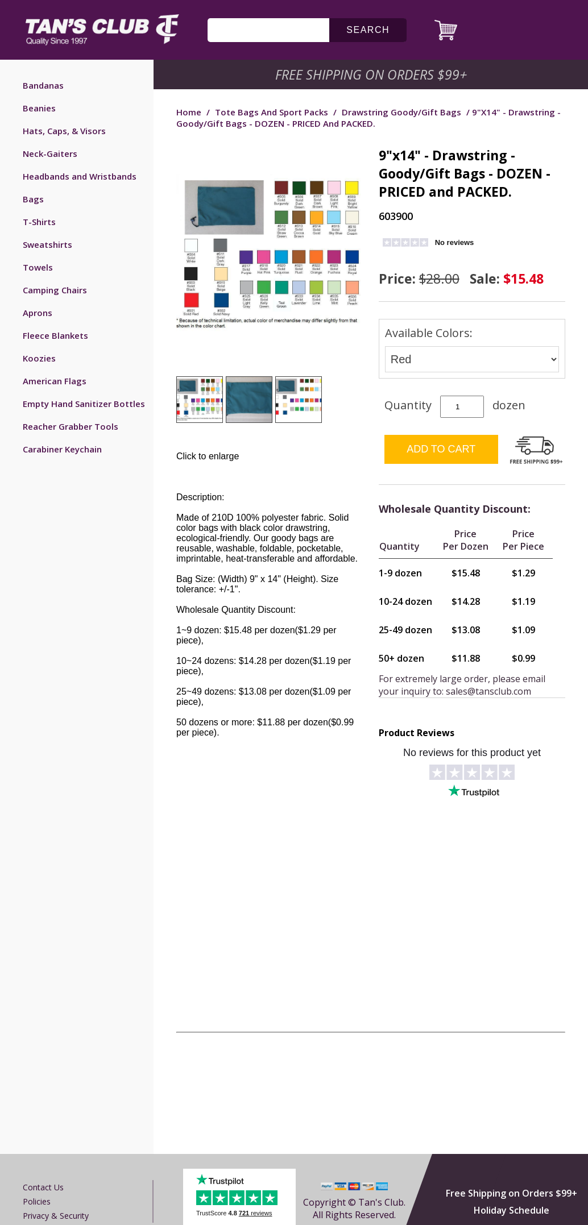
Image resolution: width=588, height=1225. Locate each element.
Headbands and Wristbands (79, 176)
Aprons (37, 312)
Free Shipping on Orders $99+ (511, 1193)
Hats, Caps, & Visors (64, 130)
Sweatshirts (47, 244)
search (368, 30)
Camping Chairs (55, 290)
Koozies (39, 358)
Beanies (39, 108)
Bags (33, 199)
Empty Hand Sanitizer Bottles (84, 403)
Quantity (408, 405)
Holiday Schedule (511, 1210)
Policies (37, 1201)
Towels (38, 267)
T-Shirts (39, 221)
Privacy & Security (56, 1215)
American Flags (54, 381)
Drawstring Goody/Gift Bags (401, 112)
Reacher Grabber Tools (70, 426)
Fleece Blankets (55, 335)
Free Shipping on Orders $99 (372, 74)
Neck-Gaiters (50, 153)
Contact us (43, 1187)
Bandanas (43, 85)
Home (188, 112)
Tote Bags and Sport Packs (271, 112)
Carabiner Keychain (62, 449)
